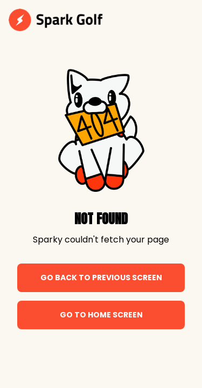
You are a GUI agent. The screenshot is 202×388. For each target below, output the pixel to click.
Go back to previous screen (101, 277)
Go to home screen (101, 314)
